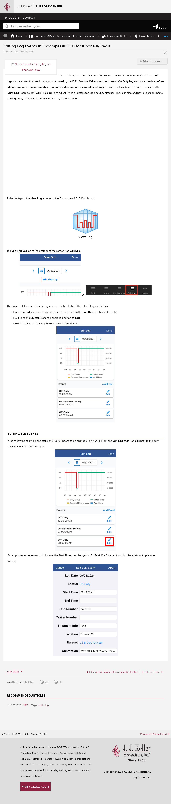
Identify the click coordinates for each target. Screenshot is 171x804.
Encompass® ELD (115, 35)
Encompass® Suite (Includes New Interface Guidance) (62, 35)
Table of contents (152, 61)
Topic (25, 704)
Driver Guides (145, 35)
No (60, 682)
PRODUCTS (12, 17)
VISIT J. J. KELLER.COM (35, 786)
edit (41, 705)
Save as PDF (165, 52)
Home (17, 35)
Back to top (13, 671)
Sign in (163, 27)
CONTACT (29, 17)
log (47, 705)
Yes (47, 682)
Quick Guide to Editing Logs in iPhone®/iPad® (32, 66)
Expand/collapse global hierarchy (7, 35)
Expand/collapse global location (166, 34)
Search (6, 26)
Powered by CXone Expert (154, 734)
